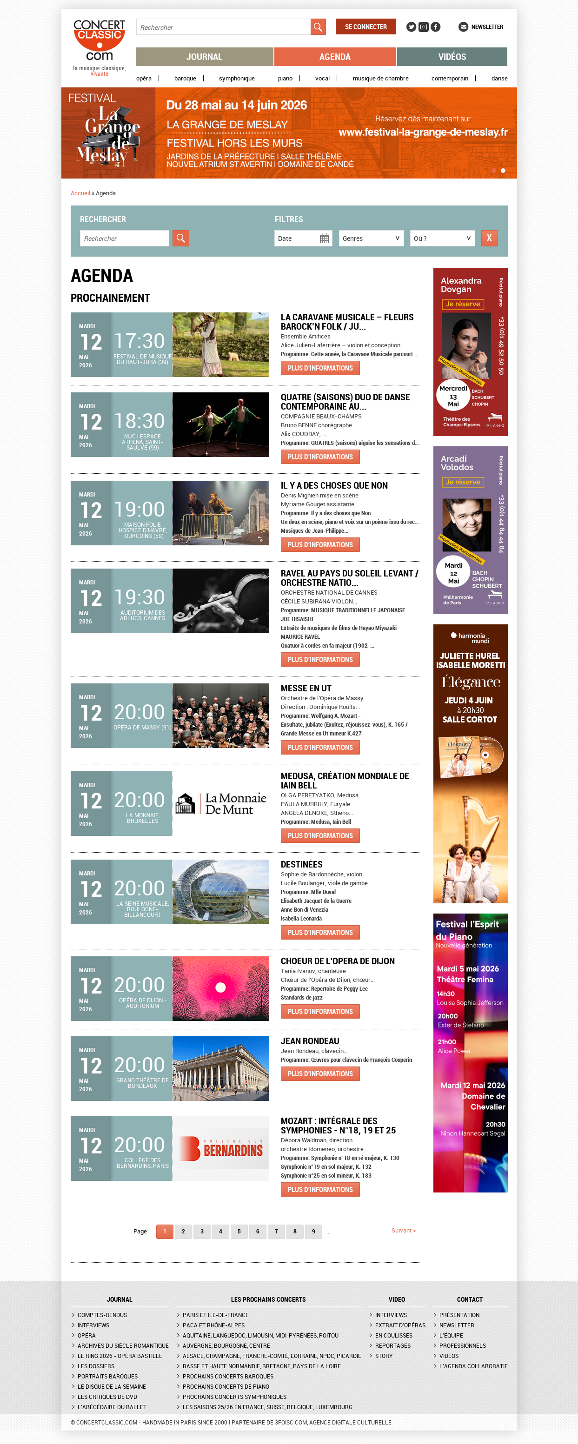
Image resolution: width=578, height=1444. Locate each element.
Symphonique (237, 78)
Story (384, 1355)
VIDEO (397, 1299)
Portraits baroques (108, 1376)
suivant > (404, 1230)
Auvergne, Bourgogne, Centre (226, 1345)
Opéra (144, 78)
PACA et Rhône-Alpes (214, 1325)
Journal (204, 56)
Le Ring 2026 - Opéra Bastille (120, 1355)
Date (285, 238)
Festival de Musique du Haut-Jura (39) (142, 358)
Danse (500, 78)
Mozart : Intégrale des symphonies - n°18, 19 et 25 (338, 1125)
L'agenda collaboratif (473, 1366)
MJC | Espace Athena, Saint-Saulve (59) (142, 441)
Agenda (335, 56)
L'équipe (451, 1335)
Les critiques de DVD (107, 1396)
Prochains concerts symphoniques (234, 1396)
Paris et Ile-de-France (216, 1314)
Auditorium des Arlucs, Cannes (142, 615)
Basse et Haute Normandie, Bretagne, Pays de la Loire (262, 1366)
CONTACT (470, 1299)
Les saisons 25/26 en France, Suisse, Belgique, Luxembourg (267, 1407)
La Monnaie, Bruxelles (142, 817)
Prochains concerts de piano (226, 1386)
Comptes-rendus (102, 1314)
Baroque (185, 78)
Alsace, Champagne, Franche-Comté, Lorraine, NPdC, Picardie (272, 1355)
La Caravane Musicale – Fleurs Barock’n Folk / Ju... (347, 321)
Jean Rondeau (310, 1040)
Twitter (411, 27)
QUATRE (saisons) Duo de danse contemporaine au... (345, 401)
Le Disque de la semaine (112, 1386)
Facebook (436, 27)
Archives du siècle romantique (123, 1345)
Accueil (80, 193)
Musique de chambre (381, 78)
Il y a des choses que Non (334, 485)
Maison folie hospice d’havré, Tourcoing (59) (143, 530)
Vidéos (452, 56)
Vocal (322, 78)
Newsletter (487, 26)
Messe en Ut (306, 688)
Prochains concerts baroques (228, 1376)
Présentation (459, 1314)
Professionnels (462, 1345)
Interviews (93, 1325)
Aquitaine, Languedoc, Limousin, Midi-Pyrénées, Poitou (261, 1335)
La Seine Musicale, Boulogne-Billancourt (142, 909)
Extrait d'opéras (400, 1325)
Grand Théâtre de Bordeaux (142, 1082)
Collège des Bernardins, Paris (143, 1162)
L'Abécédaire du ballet (112, 1407)
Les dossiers (96, 1366)
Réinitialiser (489, 238)
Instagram (424, 27)
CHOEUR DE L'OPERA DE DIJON (338, 960)
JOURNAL (120, 1299)
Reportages (393, 1345)
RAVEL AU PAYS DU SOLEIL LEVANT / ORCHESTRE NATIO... (350, 578)
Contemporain (450, 78)
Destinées (302, 864)
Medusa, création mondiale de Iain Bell (345, 780)
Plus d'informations (320, 367)
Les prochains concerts (268, 1299)
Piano (285, 78)
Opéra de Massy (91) (142, 727)
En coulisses (393, 1335)
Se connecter (366, 26)
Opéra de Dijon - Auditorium (142, 1002)
